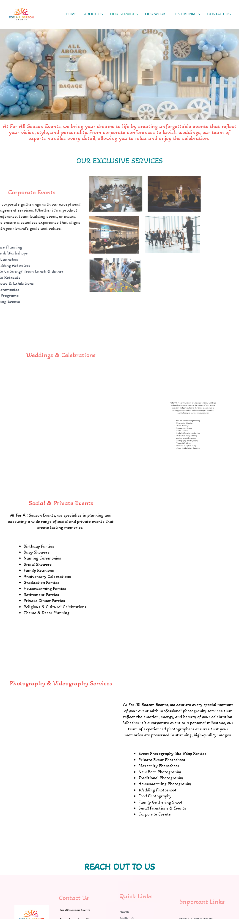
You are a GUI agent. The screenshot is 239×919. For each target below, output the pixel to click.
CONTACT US (219, 14)
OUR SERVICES (124, 14)
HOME (71, 14)
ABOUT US (93, 14)
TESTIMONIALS (186, 14)
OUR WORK (155, 14)
